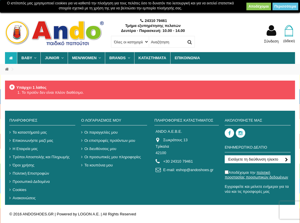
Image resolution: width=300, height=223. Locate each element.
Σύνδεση (271, 41)
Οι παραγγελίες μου (101, 132)
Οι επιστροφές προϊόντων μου (109, 140)
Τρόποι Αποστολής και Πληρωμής (41, 157)
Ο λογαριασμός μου (101, 120)
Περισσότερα (285, 6)
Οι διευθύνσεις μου (100, 149)
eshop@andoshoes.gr (194, 170)
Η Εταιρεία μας (25, 149)
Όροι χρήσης (23, 165)
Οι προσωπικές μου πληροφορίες (112, 157)
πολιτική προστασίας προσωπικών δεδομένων (256, 174)
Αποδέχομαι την (256, 174)
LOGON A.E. (89, 214)
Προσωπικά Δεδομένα (31, 181)
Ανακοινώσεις (24, 198)
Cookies (19, 190)
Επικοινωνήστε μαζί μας (33, 140)
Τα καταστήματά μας (30, 132)
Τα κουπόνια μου (98, 165)
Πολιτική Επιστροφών (31, 173)
